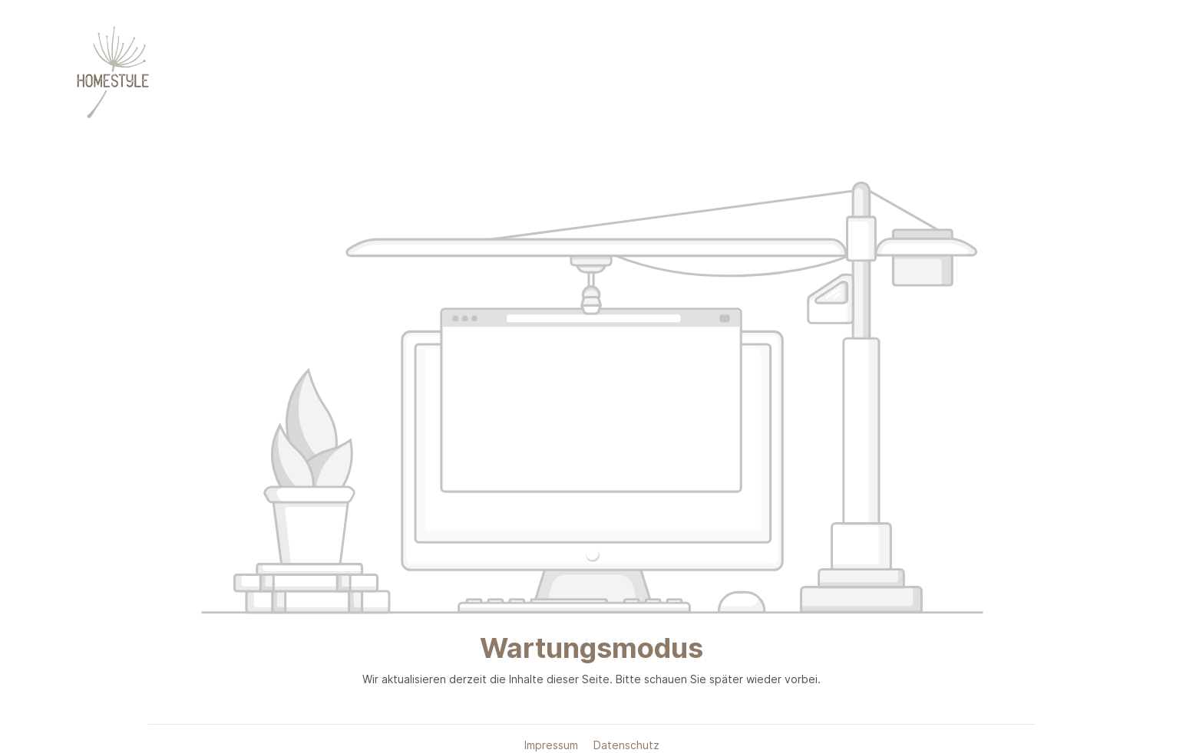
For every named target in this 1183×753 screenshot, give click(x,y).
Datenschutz (626, 744)
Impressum (552, 744)
